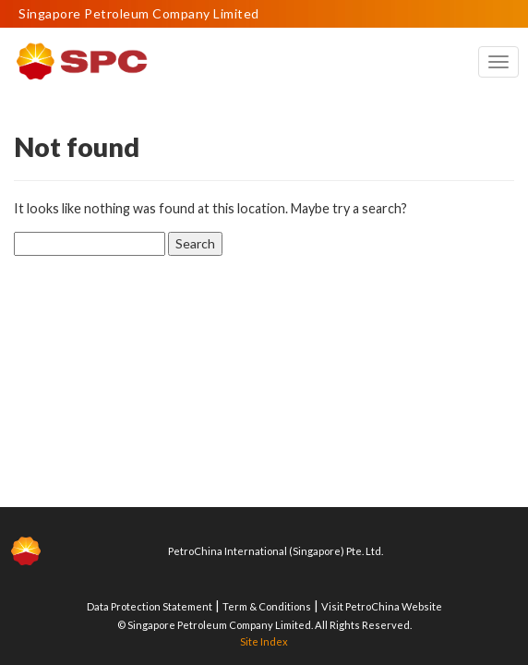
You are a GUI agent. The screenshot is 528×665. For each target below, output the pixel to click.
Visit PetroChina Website (381, 606)
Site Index (264, 641)
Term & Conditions (266, 606)
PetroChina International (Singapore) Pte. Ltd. (275, 551)
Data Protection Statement (149, 606)
